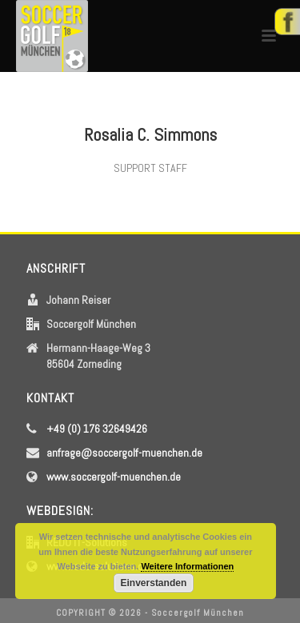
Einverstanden (154, 583)
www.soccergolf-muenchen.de (113, 476)
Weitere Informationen (187, 566)
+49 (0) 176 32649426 (96, 428)
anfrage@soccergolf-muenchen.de (124, 452)
